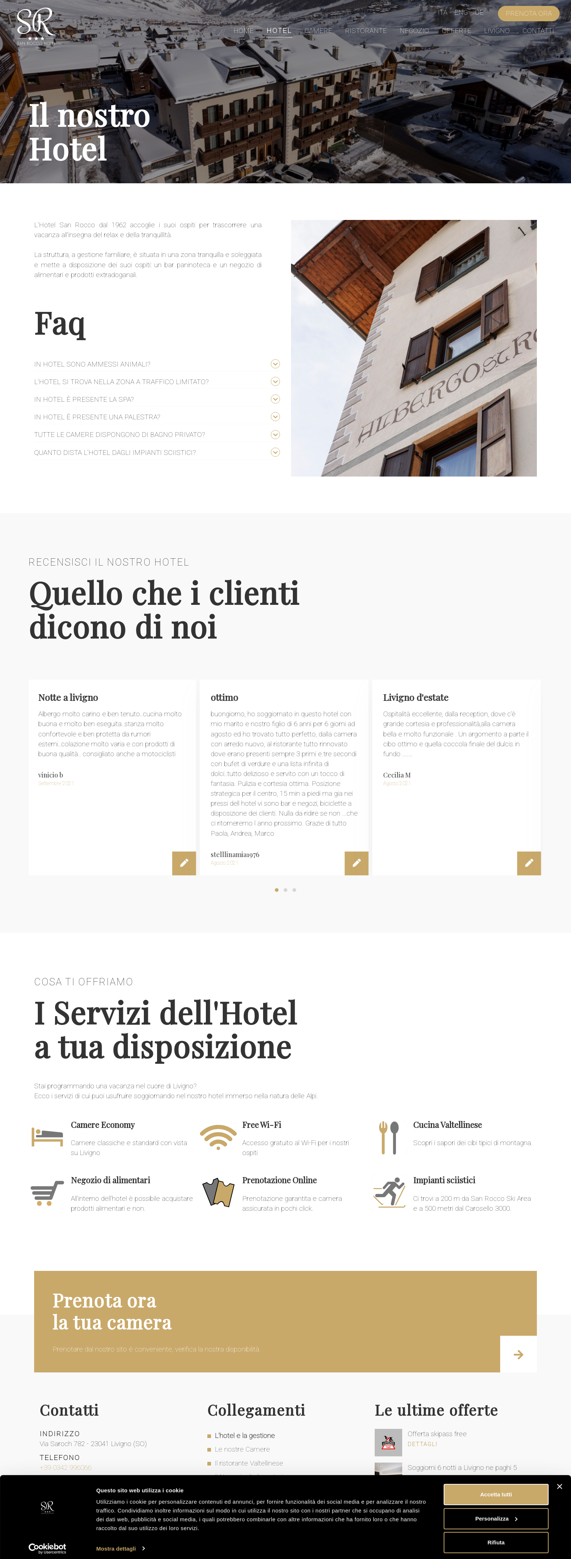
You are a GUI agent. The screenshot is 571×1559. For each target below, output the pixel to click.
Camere (318, 31)
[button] (276, 890)
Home (243, 31)
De (479, 13)
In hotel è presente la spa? (85, 399)
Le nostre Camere (242, 1449)
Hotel (279, 31)
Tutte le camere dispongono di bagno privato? (120, 434)
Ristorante (366, 31)
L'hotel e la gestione (245, 1436)
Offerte (456, 31)
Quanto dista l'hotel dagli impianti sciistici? (116, 452)
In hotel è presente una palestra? (98, 417)
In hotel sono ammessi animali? (93, 364)
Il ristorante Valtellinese (249, 1463)
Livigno (497, 31)
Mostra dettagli (116, 1544)
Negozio (414, 31)
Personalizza (496, 1514)
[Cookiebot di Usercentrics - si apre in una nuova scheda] (47, 1544)
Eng (461, 13)
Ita (442, 13)
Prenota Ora (529, 14)
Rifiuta (496, 1539)
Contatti (538, 31)
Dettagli (422, 1444)
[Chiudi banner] (559, 1482)
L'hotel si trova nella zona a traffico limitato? (122, 382)
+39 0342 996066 (65, 1467)
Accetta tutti (496, 1491)
